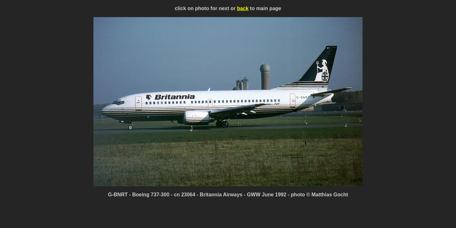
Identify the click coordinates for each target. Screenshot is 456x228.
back (242, 8)
